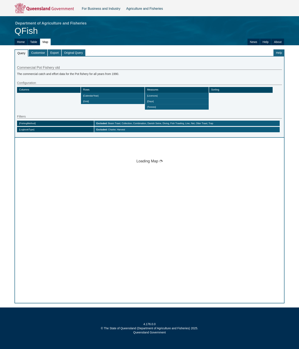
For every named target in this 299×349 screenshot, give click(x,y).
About (278, 42)
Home (21, 42)
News (253, 42)
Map (45, 42)
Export (54, 52)
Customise (38, 52)
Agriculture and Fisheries (144, 8)
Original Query (73, 52)
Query (21, 53)
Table (33, 42)
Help (266, 42)
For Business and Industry (101, 8)
